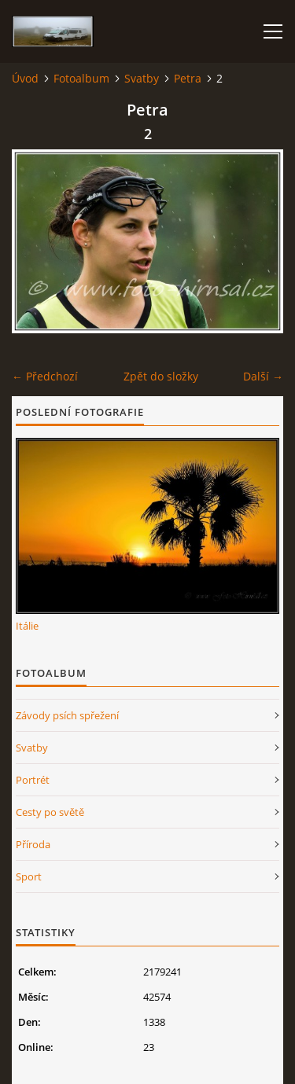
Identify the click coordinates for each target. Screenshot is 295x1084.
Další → (263, 376)
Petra (187, 78)
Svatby (141, 78)
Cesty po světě (50, 812)
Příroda (33, 844)
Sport (29, 876)
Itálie (27, 626)
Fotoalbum (81, 78)
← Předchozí (45, 376)
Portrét (33, 780)
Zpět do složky (161, 376)
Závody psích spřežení (67, 715)
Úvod (25, 78)
